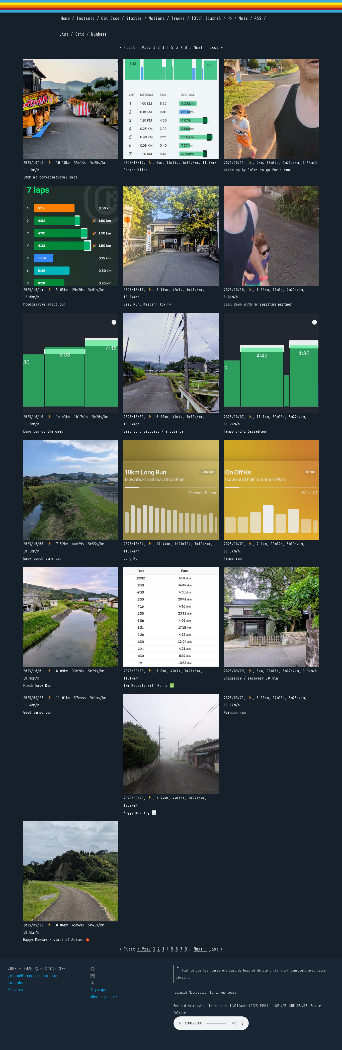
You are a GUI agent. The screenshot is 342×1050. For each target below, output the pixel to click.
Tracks (178, 18)
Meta (243, 18)
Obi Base (110, 18)
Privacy (15, 989)
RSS (257, 18)
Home (65, 18)
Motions (156, 18)
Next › (200, 47)
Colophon (17, 982)
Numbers (99, 34)
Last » (216, 47)
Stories (134, 18)
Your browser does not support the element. (211, 1023)
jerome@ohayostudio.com (32, 975)
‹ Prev (144, 47)
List (63, 34)
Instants (85, 18)
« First (127, 47)
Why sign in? (104, 996)
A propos (100, 989)
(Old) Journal (206, 18)
